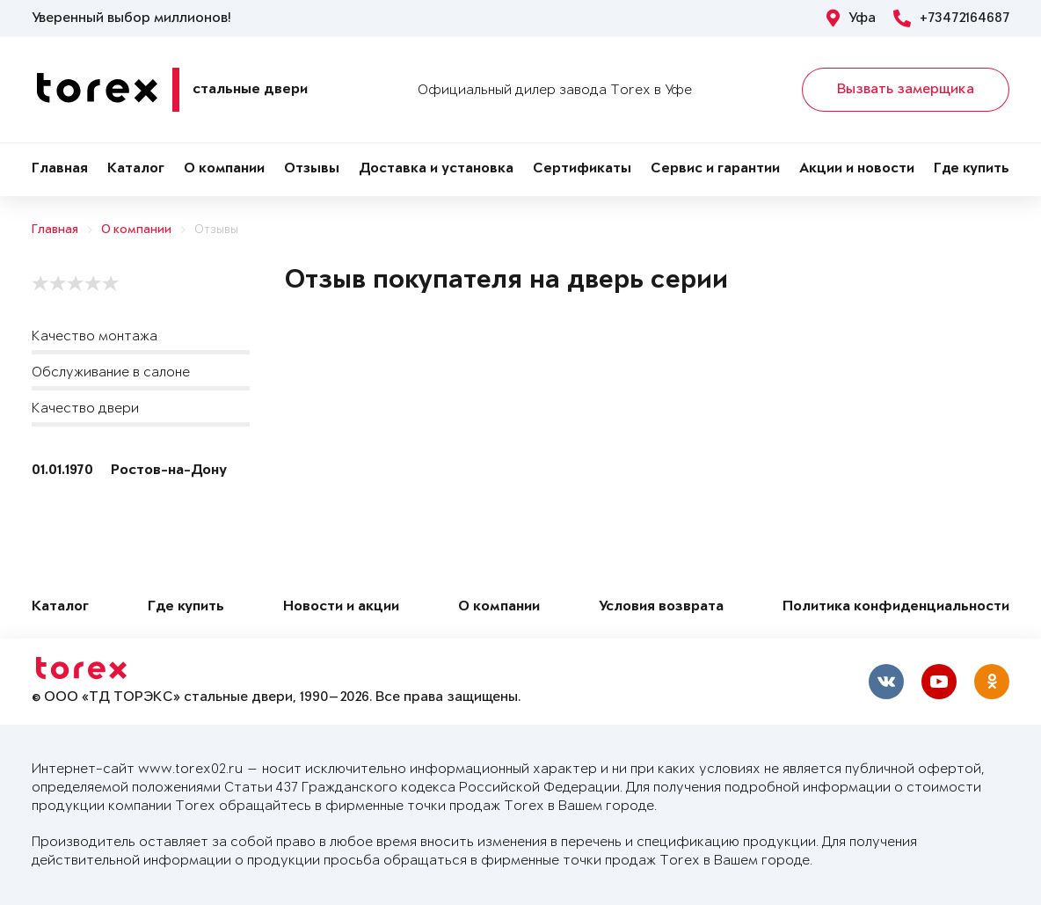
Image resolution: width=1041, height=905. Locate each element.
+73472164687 (951, 18)
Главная (60, 169)
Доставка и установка (436, 169)
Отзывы (311, 169)
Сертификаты (582, 169)
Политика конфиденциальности (896, 607)
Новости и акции (341, 607)
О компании (224, 169)
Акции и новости (856, 169)
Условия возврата (661, 607)
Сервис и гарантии (715, 169)
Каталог (135, 169)
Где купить (971, 169)
